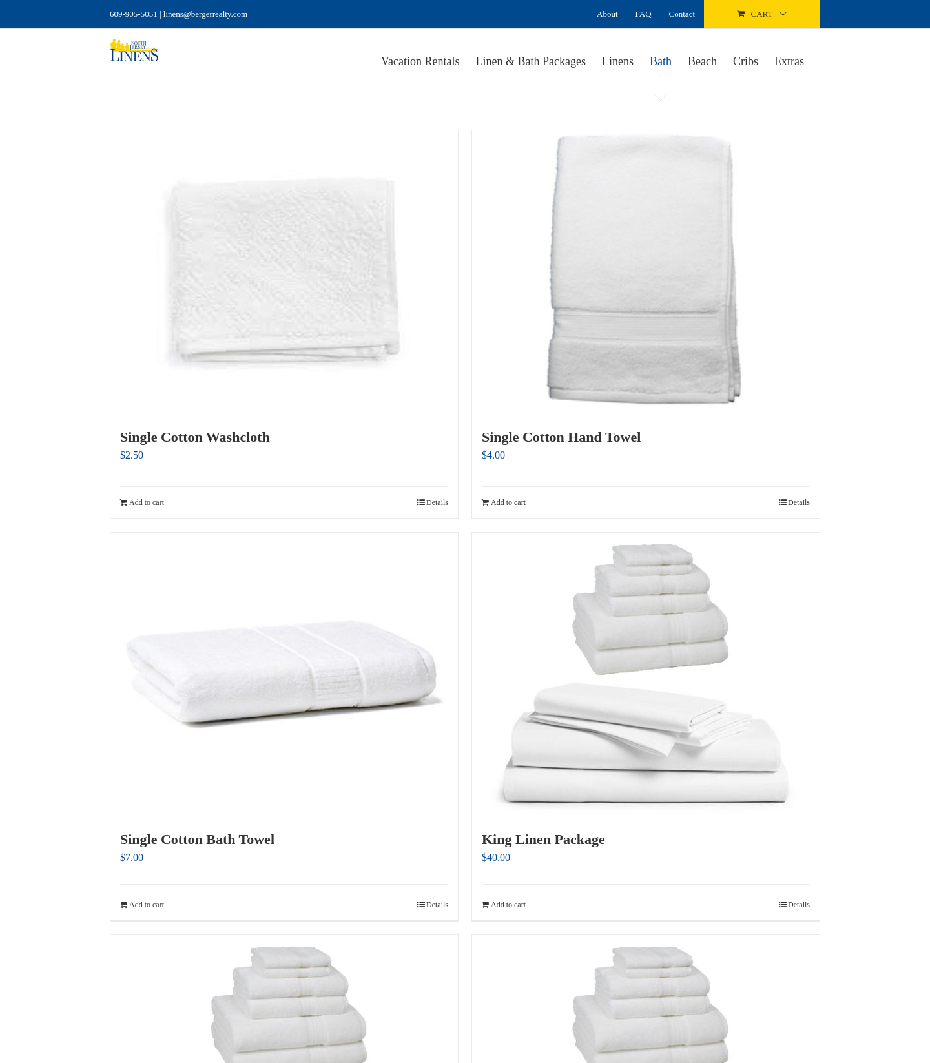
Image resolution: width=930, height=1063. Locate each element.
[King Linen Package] (646, 674)
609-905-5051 (134, 14)
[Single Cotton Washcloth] (284, 271)
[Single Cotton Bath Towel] (284, 674)
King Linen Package (543, 839)
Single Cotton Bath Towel (197, 839)
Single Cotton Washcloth (195, 437)
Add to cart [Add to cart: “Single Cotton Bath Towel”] (146, 904)
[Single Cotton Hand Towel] (646, 271)
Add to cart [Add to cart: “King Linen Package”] (508, 904)
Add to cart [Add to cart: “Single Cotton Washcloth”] (146, 502)
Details (437, 502)
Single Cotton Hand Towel (561, 437)
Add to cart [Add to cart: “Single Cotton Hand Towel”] (508, 502)
